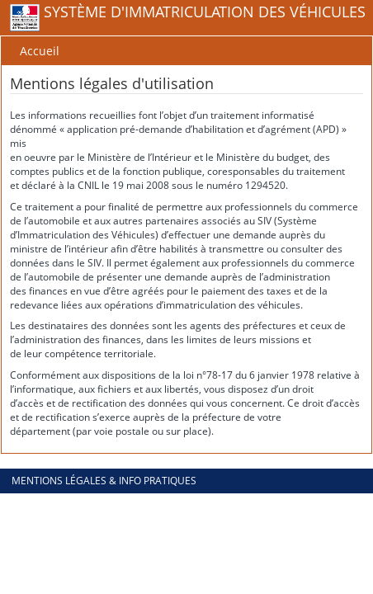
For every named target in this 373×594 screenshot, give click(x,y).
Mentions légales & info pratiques (104, 481)
